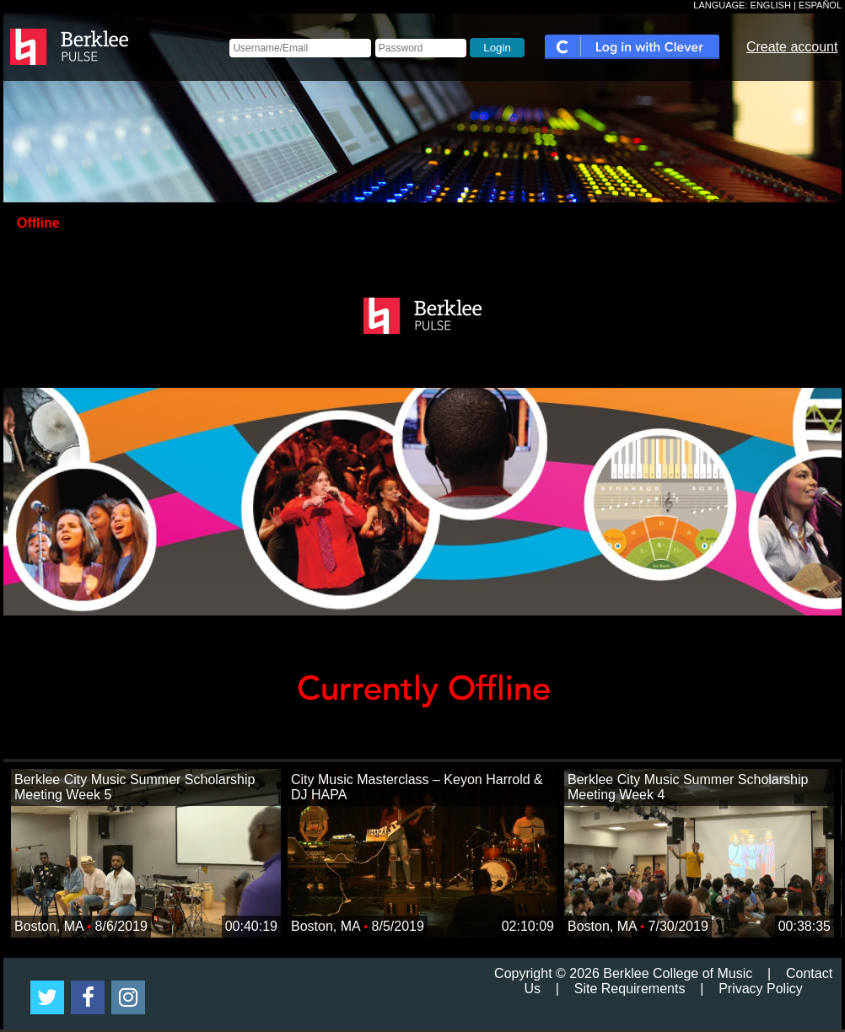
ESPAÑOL (820, 5)
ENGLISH (771, 5)
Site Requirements (630, 988)
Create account (792, 47)
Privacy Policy (761, 988)
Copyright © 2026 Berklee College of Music (623, 973)
